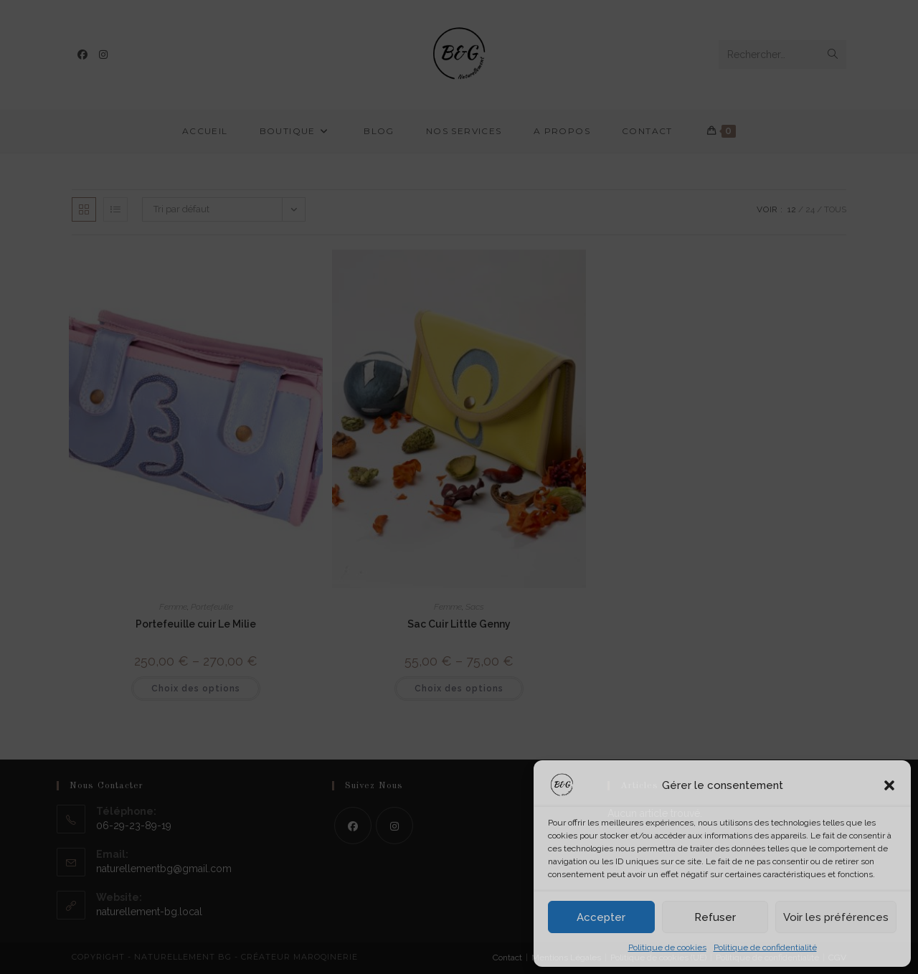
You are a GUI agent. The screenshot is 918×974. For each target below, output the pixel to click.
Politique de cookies (667, 947)
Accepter (601, 917)
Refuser (715, 917)
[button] (889, 785)
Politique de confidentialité (765, 947)
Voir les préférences (836, 917)
